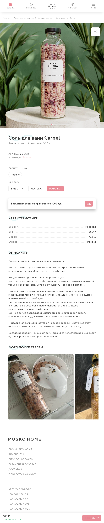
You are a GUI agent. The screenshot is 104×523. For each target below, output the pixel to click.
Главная (6, 18)
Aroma (27, 157)
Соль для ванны (45, 18)
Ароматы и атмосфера (24, 18)
